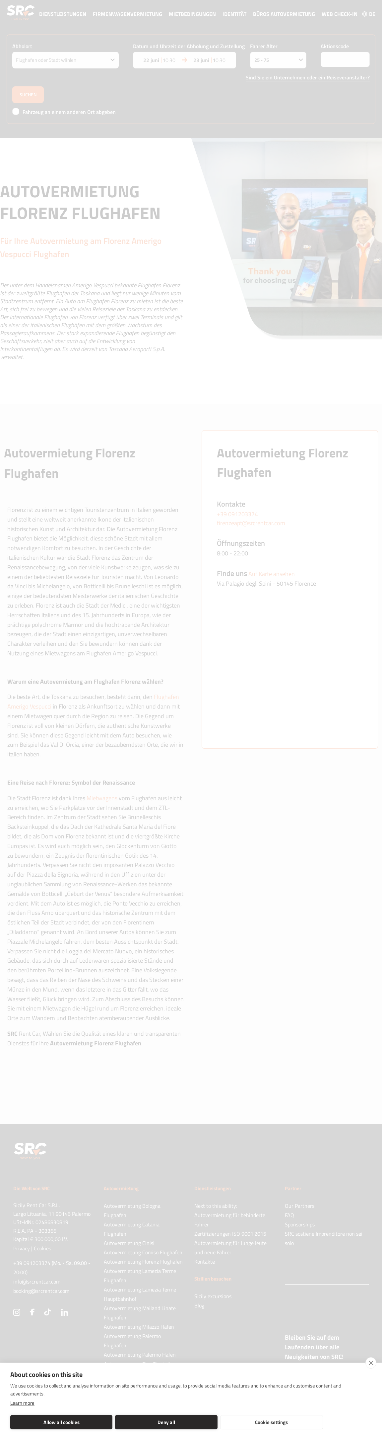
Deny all (118, 1422)
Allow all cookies (46, 1422)
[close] (370, 1363)
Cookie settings (191, 1422)
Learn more (22, 1403)
